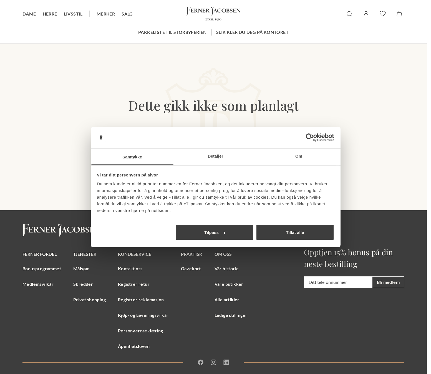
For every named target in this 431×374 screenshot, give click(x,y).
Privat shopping (89, 299)
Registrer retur (134, 284)
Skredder (83, 284)
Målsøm (81, 268)
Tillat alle (295, 232)
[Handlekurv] (399, 13)
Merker (106, 13)
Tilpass (214, 232)
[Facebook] (200, 362)
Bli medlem (388, 282)
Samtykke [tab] (132, 156)
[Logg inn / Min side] (366, 13)
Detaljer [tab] (215, 155)
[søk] (349, 13)
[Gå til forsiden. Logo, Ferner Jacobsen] (213, 14)
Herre (50, 13)
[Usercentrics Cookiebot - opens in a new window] (310, 137)
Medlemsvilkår (38, 284)
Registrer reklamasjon (141, 299)
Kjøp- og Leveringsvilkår (143, 315)
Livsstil (73, 13)
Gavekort (191, 268)
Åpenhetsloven (134, 346)
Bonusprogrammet (41, 268)
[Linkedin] (226, 362)
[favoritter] (383, 13)
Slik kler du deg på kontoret (252, 32)
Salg (127, 13)
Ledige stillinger (231, 315)
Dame (29, 13)
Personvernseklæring (140, 330)
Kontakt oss (130, 268)
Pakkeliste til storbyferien (172, 32)
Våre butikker (229, 284)
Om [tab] (298, 155)
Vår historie (227, 268)
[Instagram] (213, 362)
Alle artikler (227, 299)
